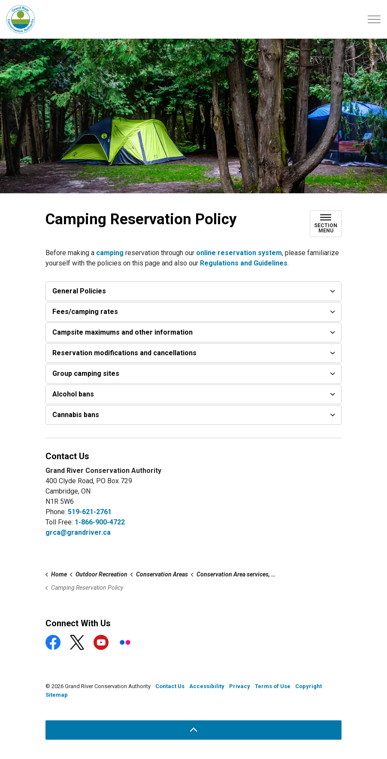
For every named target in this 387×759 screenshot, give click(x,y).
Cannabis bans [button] (75, 415)
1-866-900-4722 (100, 522)
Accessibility (206, 686)
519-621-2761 (90, 512)
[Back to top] (193, 730)
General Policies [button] (79, 291)
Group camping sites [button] (85, 373)
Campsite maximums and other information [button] (122, 332)
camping (110, 253)
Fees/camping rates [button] (85, 312)
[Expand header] (374, 19)
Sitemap (56, 695)
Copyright (308, 686)
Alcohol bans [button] (73, 394)
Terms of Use (272, 686)
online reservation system (239, 253)
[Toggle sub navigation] (326, 223)
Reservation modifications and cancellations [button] (124, 353)
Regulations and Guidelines (243, 263)
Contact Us (169, 686)
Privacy (239, 686)
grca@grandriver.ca (78, 532)
